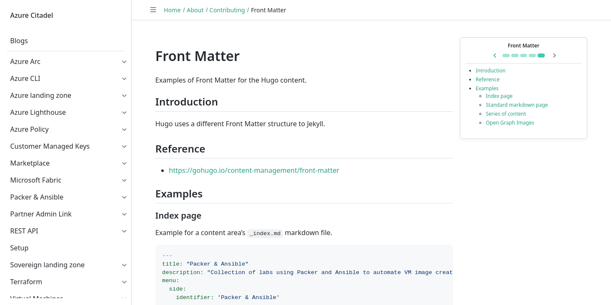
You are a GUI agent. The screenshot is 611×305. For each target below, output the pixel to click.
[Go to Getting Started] (515, 55)
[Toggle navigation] (153, 9)
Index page (499, 96)
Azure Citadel (31, 15)
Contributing (227, 10)
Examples (487, 88)
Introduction (490, 70)
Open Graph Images (510, 122)
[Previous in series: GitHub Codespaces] (495, 55)
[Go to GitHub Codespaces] (532, 55)
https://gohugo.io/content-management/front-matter (254, 170)
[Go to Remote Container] (523, 55)
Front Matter (524, 45)
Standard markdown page (517, 104)
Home (172, 10)
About (195, 10)
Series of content (506, 113)
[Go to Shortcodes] (506, 55)
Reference (488, 79)
